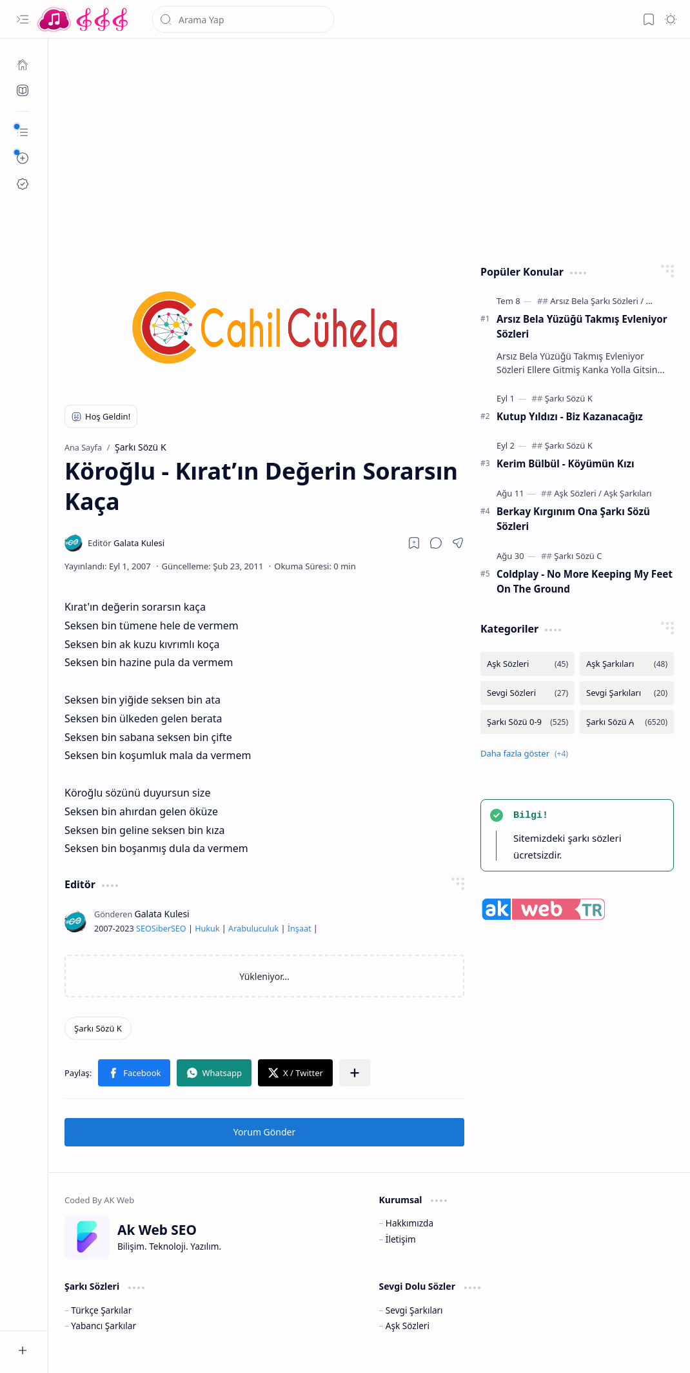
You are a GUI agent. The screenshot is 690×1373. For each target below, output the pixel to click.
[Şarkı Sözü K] (98, 1028)
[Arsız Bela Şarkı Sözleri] (597, 301)
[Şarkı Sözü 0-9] (527, 722)
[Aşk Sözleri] (578, 493)
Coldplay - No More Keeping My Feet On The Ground (585, 581)
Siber (161, 928)
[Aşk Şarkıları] (627, 493)
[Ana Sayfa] (22, 64)
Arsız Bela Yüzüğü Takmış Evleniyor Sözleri (582, 326)
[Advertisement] (369, 148)
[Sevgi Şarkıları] (627, 693)
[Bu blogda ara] (243, 19)
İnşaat (299, 928)
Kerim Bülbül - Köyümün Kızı (565, 463)
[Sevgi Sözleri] (527, 693)
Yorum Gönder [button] (264, 1132)
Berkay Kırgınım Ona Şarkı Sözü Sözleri (573, 519)
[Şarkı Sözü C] (578, 556)
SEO (144, 928)
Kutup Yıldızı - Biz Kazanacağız (570, 416)
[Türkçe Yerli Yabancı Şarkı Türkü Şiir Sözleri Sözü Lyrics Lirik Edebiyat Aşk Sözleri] (83, 19)
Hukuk (207, 928)
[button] (22, 19)
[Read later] (414, 543)
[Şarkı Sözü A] (627, 722)
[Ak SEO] (22, 90)
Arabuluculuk (253, 928)
